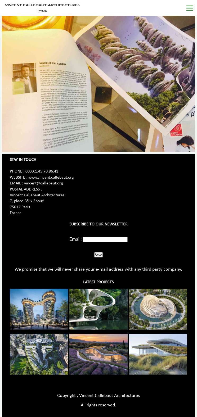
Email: (75, 239)
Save (98, 255)
